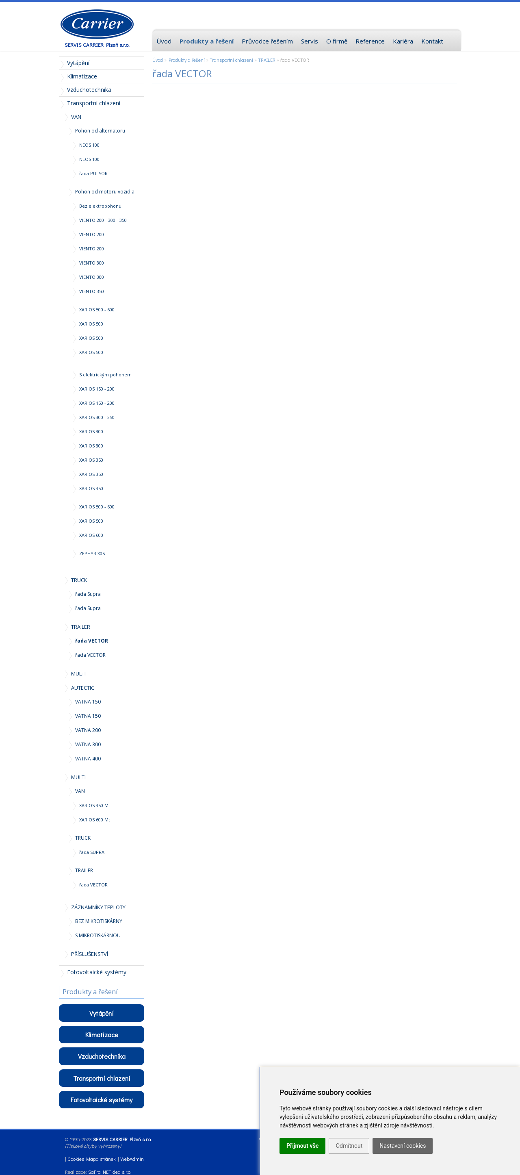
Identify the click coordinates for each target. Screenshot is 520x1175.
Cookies (75, 1158)
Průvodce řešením (267, 41)
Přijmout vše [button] (302, 1145)
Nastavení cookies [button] (402, 1145)
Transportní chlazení (231, 59)
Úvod (157, 59)
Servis (309, 41)
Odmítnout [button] (349, 1145)
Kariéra (403, 41)
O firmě (336, 41)
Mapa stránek (101, 1158)
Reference (370, 41)
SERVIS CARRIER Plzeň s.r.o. (97, 44)
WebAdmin (132, 1158)
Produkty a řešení (187, 59)
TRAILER (266, 59)
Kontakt (432, 41)
